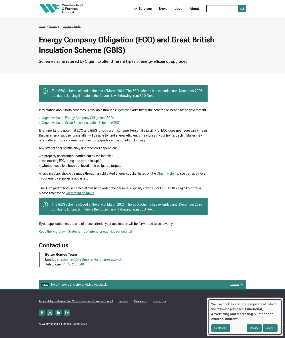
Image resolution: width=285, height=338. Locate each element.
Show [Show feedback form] (237, 284)
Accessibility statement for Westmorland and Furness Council (76, 301)
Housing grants (72, 26)
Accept (270, 328)
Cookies (123, 301)
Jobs (178, 9)
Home (42, 26)
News (163, 9)
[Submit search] (242, 8)
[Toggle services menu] (142, 8)
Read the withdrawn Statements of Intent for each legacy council (85, 231)
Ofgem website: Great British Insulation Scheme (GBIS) (81, 123)
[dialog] (245, 316)
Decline (254, 328)
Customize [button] (220, 328)
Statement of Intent (80, 193)
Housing (54, 26)
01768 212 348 (73, 264)
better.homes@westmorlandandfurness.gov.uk (88, 259)
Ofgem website (167, 173)
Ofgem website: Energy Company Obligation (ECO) (78, 118)
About (194, 9)
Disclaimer (140, 301)
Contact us (159, 301)
